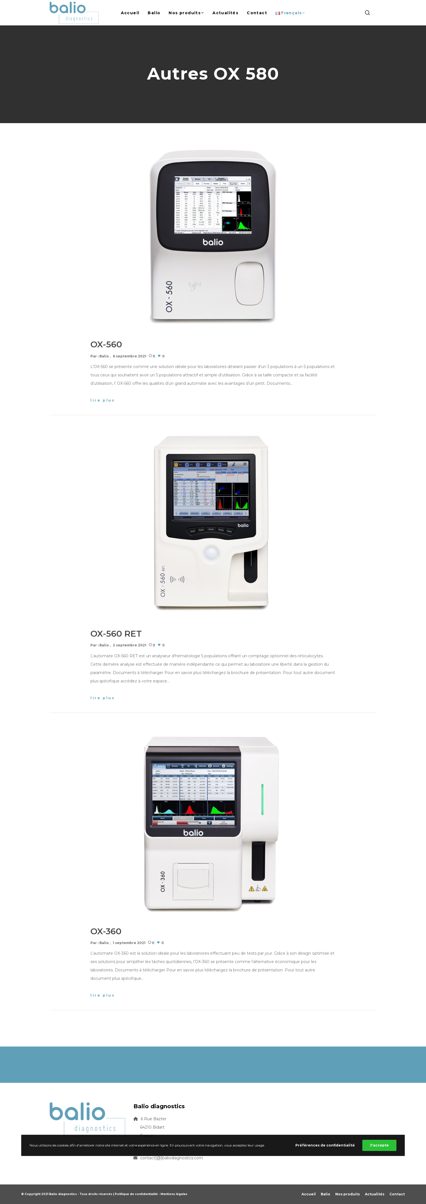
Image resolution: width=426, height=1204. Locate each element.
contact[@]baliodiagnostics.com (171, 1157)
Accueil (308, 1194)
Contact (397, 1194)
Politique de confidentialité (136, 1194)
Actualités (374, 1194)
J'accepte (379, 1145)
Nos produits (347, 1194)
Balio (104, 356)
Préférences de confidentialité (325, 1145)
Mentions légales (174, 1194)
